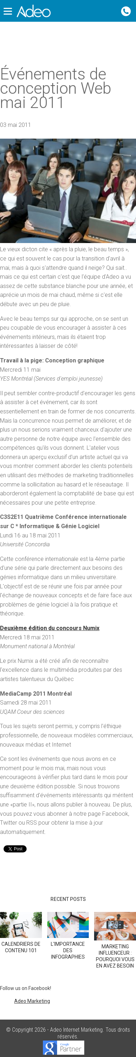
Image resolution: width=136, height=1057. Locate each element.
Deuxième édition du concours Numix (49, 628)
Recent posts (68, 899)
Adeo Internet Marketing (76, 1029)
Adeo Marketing (32, 1001)
